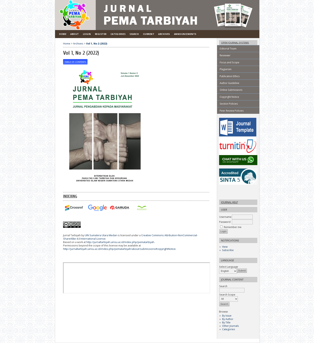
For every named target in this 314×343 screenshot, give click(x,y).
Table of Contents (75, 62)
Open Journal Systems (235, 42)
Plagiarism (225, 69)
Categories (228, 329)
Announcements (185, 33)
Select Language (228, 266)
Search (134, 33)
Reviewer (225, 55)
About (74, 33)
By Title (226, 322)
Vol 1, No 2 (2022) (96, 43)
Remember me (233, 227)
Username (225, 217)
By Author (227, 319)
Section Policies (229, 103)
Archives (164, 33)
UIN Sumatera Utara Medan (101, 235)
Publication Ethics (230, 76)
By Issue (226, 315)
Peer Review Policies (232, 110)
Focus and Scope (229, 62)
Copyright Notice (229, 97)
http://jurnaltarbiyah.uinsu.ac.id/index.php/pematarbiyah (120, 242)
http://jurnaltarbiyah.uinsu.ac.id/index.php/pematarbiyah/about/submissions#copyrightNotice (119, 249)
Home (62, 33)
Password (224, 222)
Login (87, 33)
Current (148, 33)
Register (101, 33)
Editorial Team (228, 48)
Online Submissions (231, 90)
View (224, 246)
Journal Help (229, 202)
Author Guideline (229, 83)
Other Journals (230, 326)
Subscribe (228, 250)
